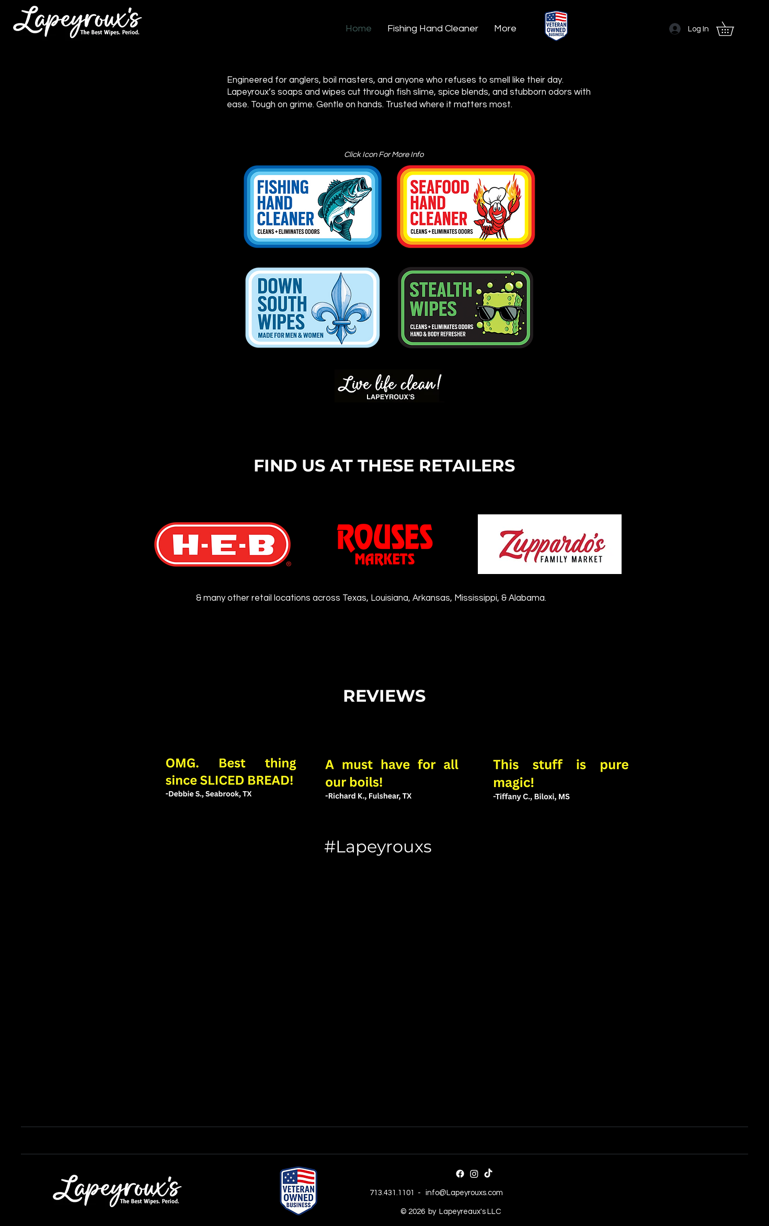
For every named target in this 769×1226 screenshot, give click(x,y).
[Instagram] (474, 1173)
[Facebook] (460, 1173)
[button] (732, 28)
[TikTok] (488, 1173)
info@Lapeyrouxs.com (464, 1193)
